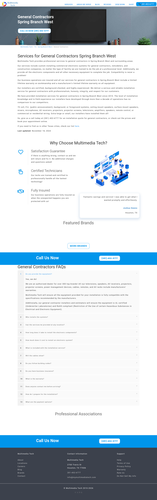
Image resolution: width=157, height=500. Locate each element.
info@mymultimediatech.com (81, 477)
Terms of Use (123, 463)
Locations (22, 463)
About (20, 460)
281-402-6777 (74, 473)
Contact (21, 476)
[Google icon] (81, 492)
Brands (21, 473)
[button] (78, 291)
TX (35, 47)
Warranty (121, 470)
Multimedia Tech (27, 47)
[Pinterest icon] (79, 492)
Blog (20, 470)
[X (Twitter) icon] (77, 492)
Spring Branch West (45, 47)
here (77, 126)
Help (119, 460)
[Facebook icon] (75, 492)
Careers (21, 466)
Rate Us (121, 473)
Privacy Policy (124, 466)
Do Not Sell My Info (126, 476)
